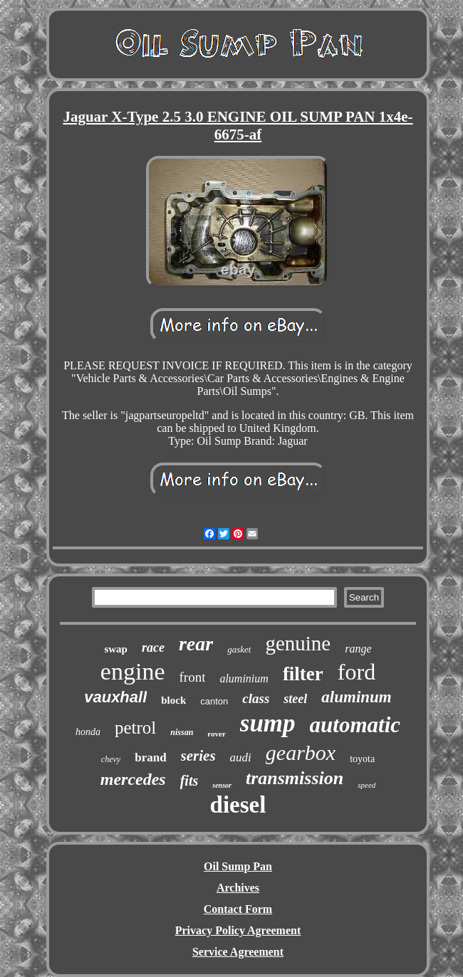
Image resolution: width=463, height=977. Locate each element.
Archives (238, 888)
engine (132, 671)
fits (189, 780)
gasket (239, 649)
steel (295, 699)
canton (214, 701)
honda (88, 732)
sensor (222, 785)
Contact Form (238, 909)
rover (216, 733)
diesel (238, 805)
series (198, 755)
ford (356, 672)
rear (196, 644)
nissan (181, 732)
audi (240, 757)
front (192, 677)
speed (366, 785)
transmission (294, 778)
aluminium (243, 678)
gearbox (300, 752)
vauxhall (115, 697)
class (255, 698)
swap (116, 649)
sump (268, 723)
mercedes (133, 779)
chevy (110, 759)
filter (303, 674)
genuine (298, 643)
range (358, 649)
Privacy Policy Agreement (238, 930)
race (153, 647)
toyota (362, 759)
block (173, 700)
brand (150, 757)
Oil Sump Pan (238, 866)
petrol (135, 727)
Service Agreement (237, 952)
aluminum (356, 697)
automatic (355, 724)
